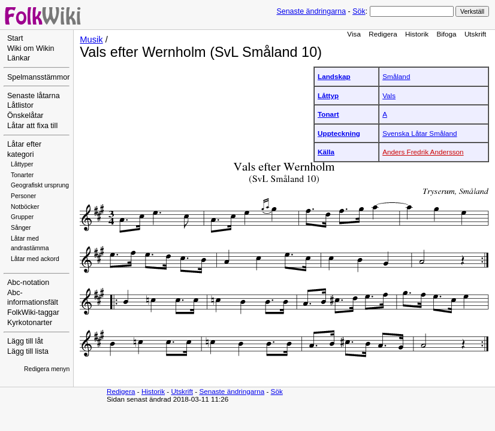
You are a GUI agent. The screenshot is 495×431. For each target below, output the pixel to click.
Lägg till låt (25, 341)
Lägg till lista (28, 351)
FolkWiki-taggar (33, 312)
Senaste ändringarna (311, 11)
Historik (416, 34)
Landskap (334, 76)
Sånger (21, 227)
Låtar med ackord (35, 259)
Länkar (18, 58)
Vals (389, 95)
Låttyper (22, 164)
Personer (23, 196)
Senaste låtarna (33, 96)
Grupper (22, 217)
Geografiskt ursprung (40, 185)
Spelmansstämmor (38, 77)
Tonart (328, 114)
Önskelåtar (25, 115)
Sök (358, 11)
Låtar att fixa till (32, 126)
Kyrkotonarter (29, 322)
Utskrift (475, 34)
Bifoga (446, 34)
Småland (396, 76)
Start (15, 38)
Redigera (383, 34)
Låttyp (328, 95)
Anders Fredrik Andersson (422, 152)
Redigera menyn (47, 369)
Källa (326, 152)
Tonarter (22, 175)
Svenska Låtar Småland (419, 133)
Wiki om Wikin (31, 48)
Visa (354, 34)
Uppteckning (339, 133)
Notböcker (25, 207)
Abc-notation (28, 282)
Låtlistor (20, 105)
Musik (91, 39)
